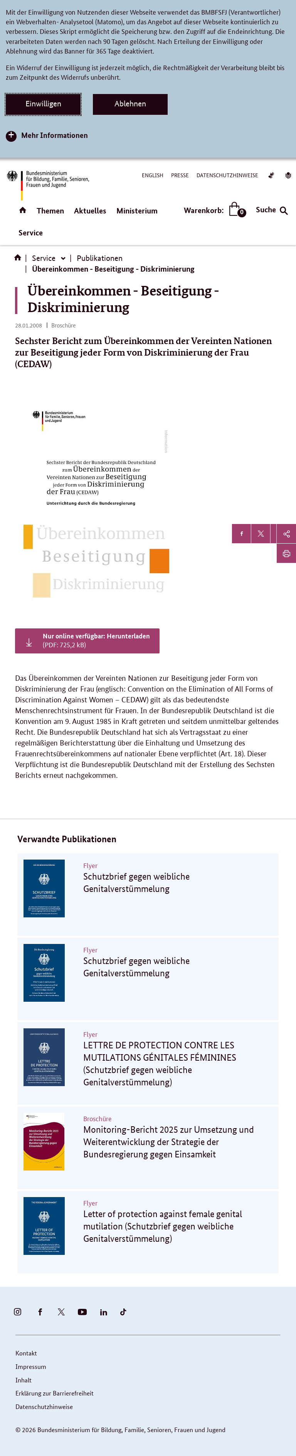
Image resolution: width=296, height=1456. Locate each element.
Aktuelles (90, 210)
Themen (50, 210)
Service (30, 232)
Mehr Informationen (54, 135)
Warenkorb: (213, 210)
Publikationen (100, 258)
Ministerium (137, 210)
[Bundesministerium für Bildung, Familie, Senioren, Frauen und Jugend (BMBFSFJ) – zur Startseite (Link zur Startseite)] (47, 185)
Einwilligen (43, 103)
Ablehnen (130, 103)
